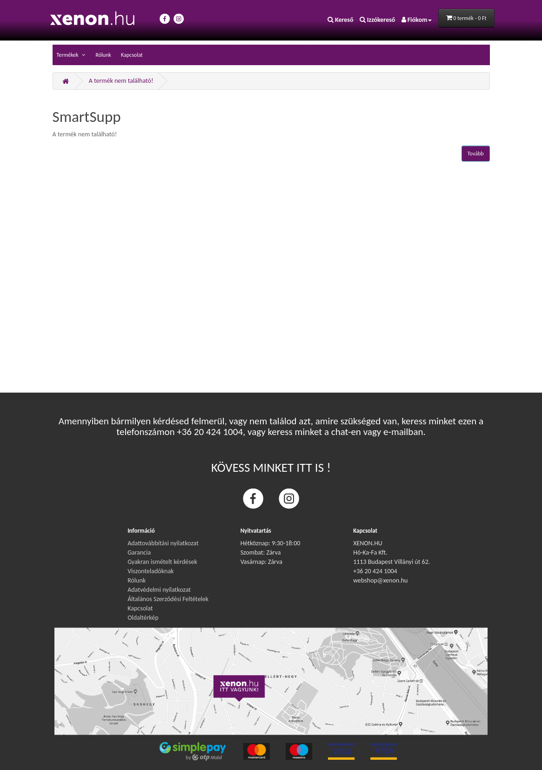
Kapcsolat (132, 55)
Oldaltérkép (142, 618)
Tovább (476, 153)
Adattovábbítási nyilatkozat (163, 543)
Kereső (341, 20)
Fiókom (416, 20)
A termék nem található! (121, 81)
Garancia (139, 552)
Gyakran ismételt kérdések (162, 562)
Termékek (68, 55)
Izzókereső (377, 20)
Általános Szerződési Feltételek (167, 599)
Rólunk (103, 55)
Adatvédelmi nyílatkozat (159, 590)
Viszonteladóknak (150, 571)
